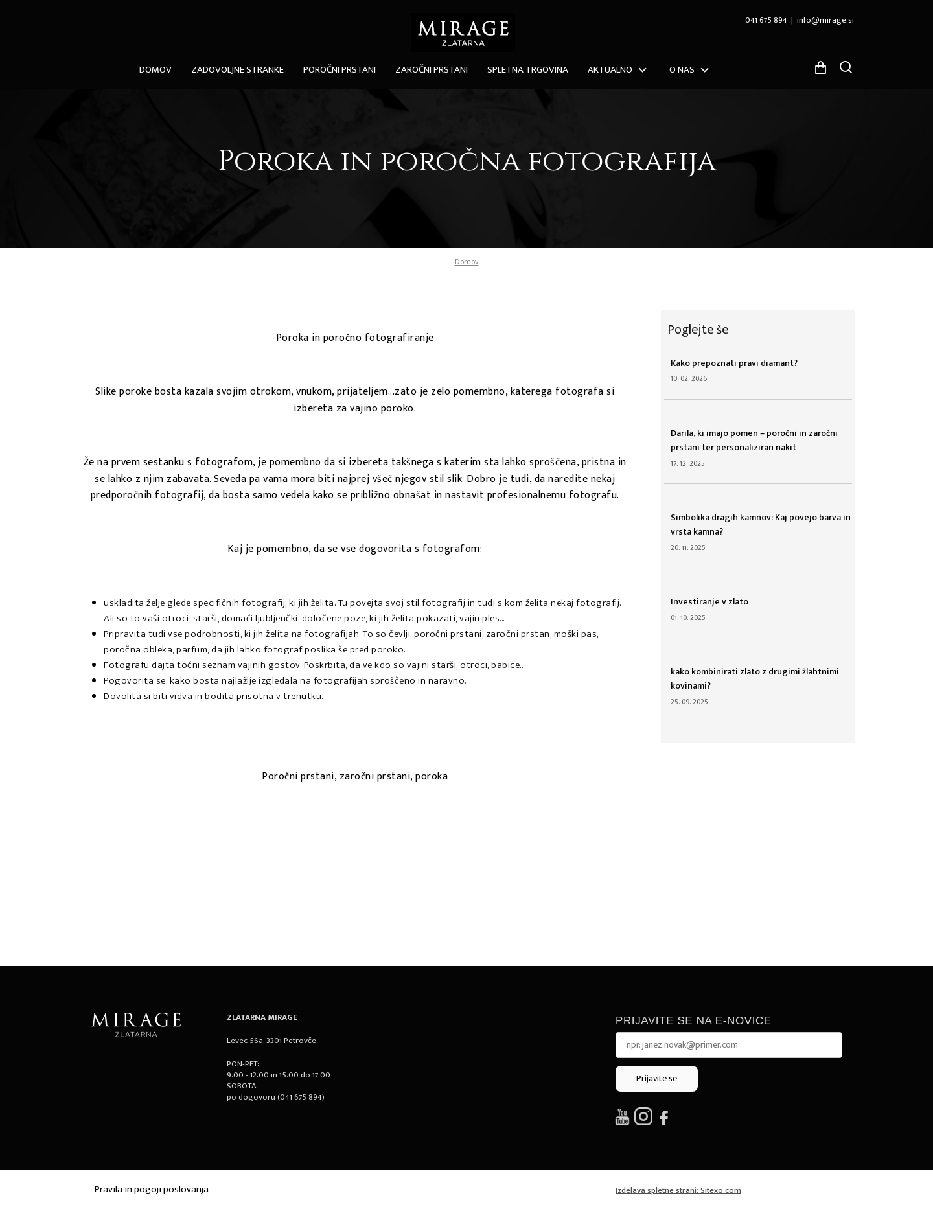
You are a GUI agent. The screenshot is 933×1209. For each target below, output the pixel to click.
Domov (155, 70)
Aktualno (610, 70)
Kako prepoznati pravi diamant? (734, 363)
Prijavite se (656, 1078)
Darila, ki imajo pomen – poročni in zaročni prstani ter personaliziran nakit (754, 440)
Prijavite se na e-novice (694, 1021)
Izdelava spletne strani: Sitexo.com (678, 1190)
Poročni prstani (339, 70)
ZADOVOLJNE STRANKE (237, 70)
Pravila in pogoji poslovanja (152, 1189)
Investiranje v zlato (709, 601)
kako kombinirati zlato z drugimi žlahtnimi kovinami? (755, 678)
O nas (682, 70)
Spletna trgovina (527, 70)
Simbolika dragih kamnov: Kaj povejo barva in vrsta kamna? (761, 524)
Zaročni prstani (431, 70)
